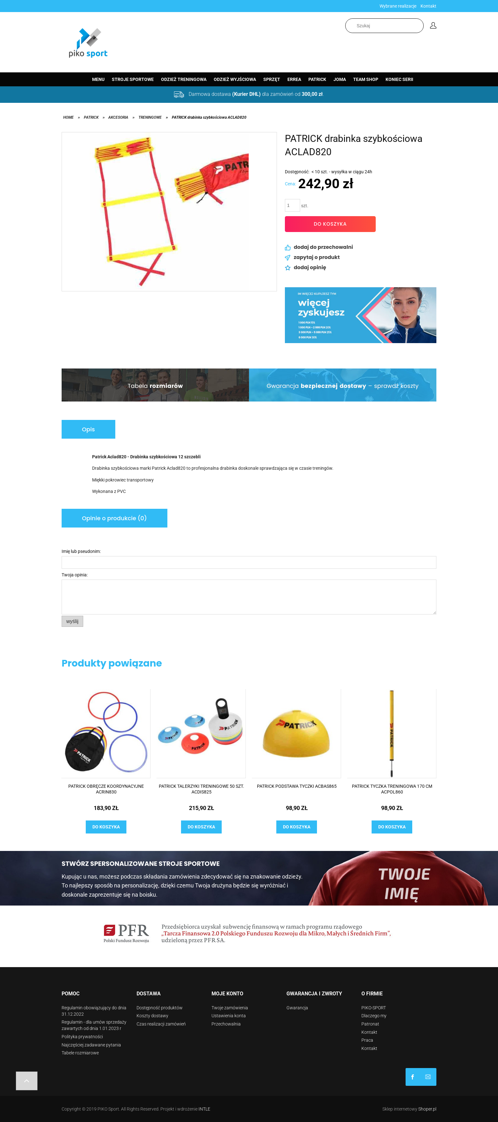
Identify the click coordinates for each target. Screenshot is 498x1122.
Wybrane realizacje (398, 6)
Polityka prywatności (82, 1036)
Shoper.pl (427, 1109)
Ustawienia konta (229, 1015)
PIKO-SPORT (373, 1007)
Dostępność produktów (160, 1007)
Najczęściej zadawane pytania (91, 1044)
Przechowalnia (226, 1023)
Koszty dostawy (152, 1015)
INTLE (204, 1109)
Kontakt (428, 6)
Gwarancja (297, 1007)
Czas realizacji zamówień (161, 1023)
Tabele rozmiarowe (80, 1052)
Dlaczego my (374, 1015)
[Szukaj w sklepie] (384, 26)
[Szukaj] (420, 25)
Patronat (370, 1023)
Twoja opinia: (75, 574)
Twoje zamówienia (230, 1007)
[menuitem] (98, 79)
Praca (367, 1040)
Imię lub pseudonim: (81, 551)
